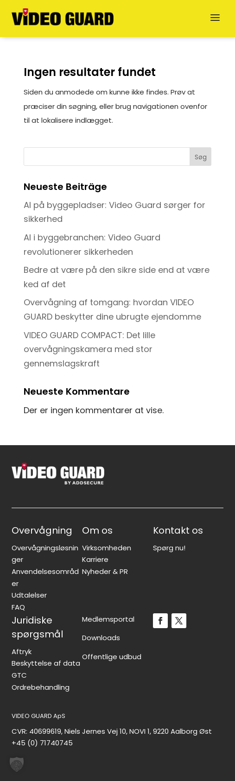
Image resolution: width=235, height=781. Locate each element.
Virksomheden (106, 548)
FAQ (18, 607)
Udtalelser (29, 595)
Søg (201, 157)
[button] (16, 764)
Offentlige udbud (111, 656)
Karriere (95, 559)
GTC (19, 675)
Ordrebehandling (41, 687)
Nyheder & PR (105, 571)
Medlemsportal (108, 619)
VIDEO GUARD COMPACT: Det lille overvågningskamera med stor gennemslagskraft (89, 349)
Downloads (101, 637)
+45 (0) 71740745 (42, 743)
